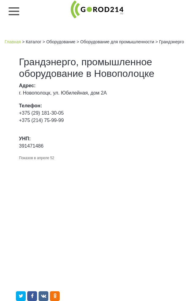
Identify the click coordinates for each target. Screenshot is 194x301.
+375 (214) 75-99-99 (41, 120)
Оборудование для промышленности (117, 41)
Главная (13, 41)
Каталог (33, 41)
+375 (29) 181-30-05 (41, 113)
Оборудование (60, 41)
